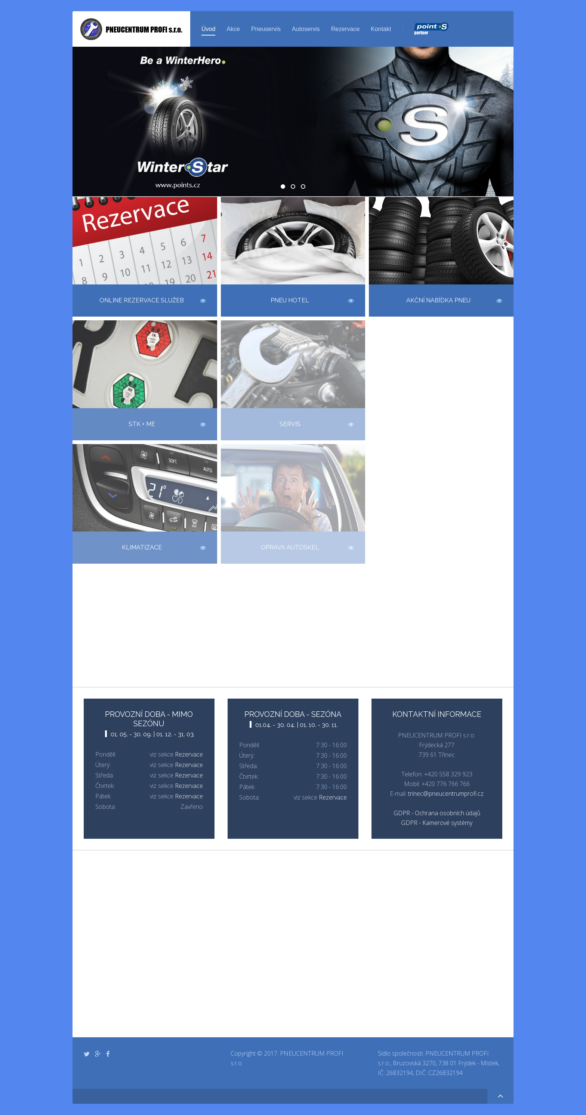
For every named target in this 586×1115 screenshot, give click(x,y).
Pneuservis (266, 29)
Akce (233, 29)
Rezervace (345, 29)
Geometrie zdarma (294, 187)
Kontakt (381, 29)
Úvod (208, 29)
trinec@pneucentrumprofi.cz (446, 793)
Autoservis (306, 29)
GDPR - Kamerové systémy (436, 823)
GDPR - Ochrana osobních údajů (437, 813)
